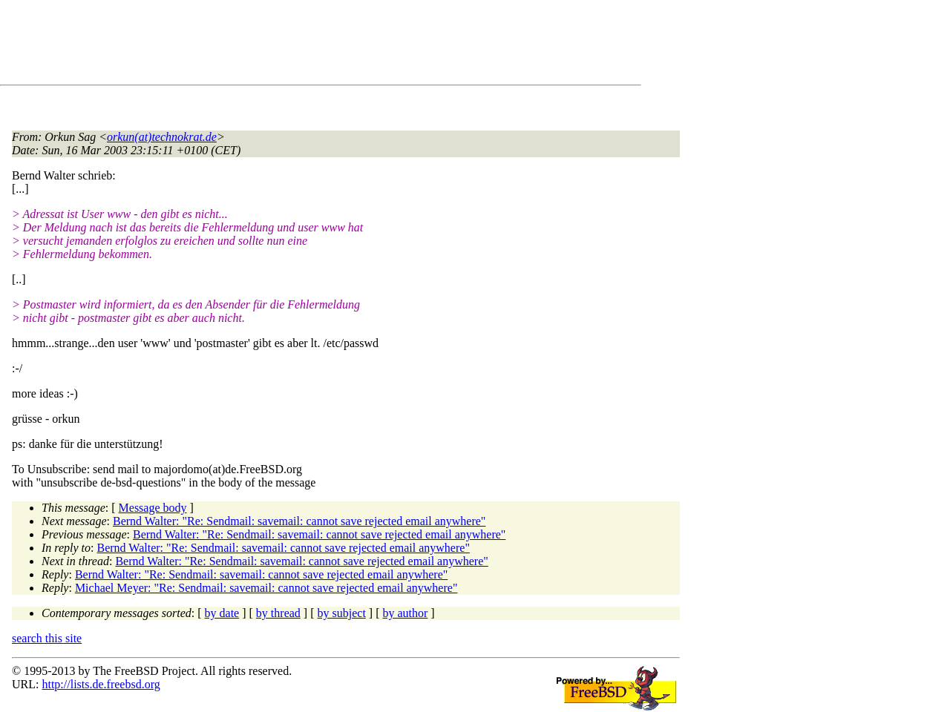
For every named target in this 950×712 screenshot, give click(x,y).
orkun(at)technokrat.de (162, 137)
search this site (47, 638)
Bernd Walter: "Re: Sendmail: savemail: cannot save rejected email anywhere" (299, 521)
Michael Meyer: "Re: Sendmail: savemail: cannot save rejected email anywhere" (266, 587)
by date (222, 613)
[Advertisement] (282, 45)
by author (405, 613)
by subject (342, 613)
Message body (153, 507)
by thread (278, 613)
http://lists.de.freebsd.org (101, 684)
